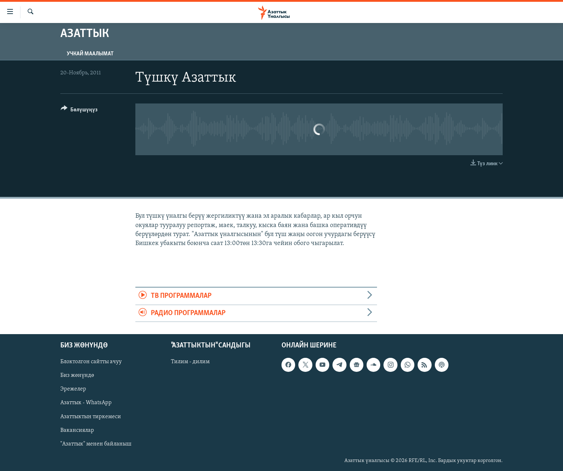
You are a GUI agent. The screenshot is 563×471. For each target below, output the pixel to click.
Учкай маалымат (90, 54)
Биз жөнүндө (77, 375)
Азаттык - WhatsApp (86, 403)
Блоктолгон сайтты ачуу (91, 362)
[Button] (79, 110)
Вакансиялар (77, 430)
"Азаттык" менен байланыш (95, 444)
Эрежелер (73, 389)
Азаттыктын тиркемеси (90, 416)
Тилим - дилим (190, 362)
